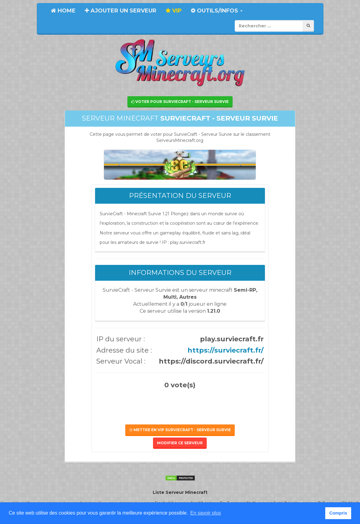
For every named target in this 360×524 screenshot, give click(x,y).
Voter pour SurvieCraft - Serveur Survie (180, 101)
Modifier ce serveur (180, 443)
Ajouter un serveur (120, 10)
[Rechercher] (308, 25)
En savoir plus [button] (205, 512)
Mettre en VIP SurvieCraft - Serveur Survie (180, 429)
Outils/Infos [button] (217, 10)
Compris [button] (338, 513)
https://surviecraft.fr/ (225, 350)
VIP (174, 10)
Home (63, 10)
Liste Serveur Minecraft (180, 492)
